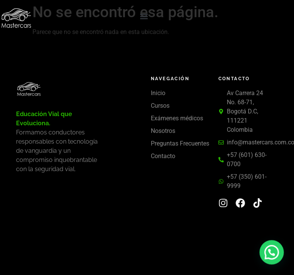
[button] (144, 16)
